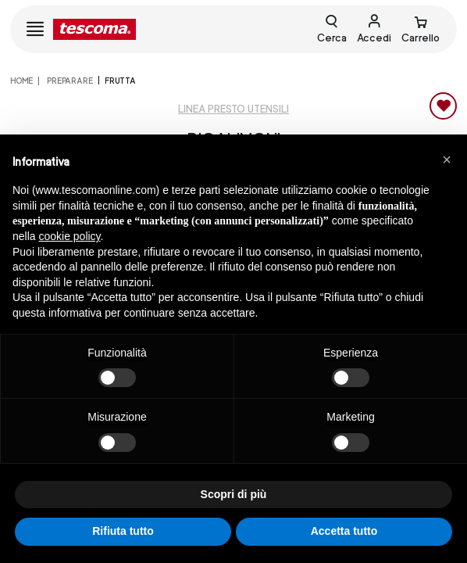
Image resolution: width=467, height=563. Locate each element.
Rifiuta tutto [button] (123, 531)
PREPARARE (69, 80)
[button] (446, 159)
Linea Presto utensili (233, 109)
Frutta (120, 80)
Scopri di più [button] (234, 494)
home (21, 80)
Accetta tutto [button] (344, 531)
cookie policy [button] (69, 236)
